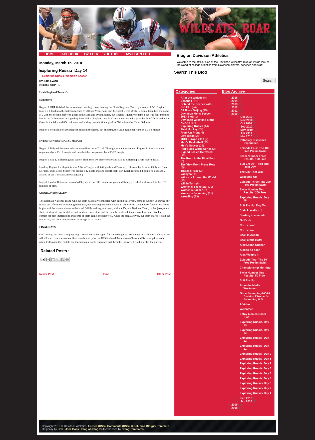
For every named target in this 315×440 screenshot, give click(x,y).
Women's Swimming (194, 193)
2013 (234, 104)
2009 (234, 404)
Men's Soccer (189, 145)
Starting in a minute (252, 215)
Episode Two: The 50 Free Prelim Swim (253, 261)
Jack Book (72, 429)
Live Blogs (188, 135)
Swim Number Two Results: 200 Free (253, 191)
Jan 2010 (246, 401)
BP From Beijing (191, 110)
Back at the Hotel (251, 239)
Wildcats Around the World (198, 177)
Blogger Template (157, 426)
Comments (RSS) (118, 426)
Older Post (164, 274)
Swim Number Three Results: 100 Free (253, 157)
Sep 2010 (246, 126)
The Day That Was (251, 171)
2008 (234, 407)
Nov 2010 (246, 120)
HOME (50, 54)
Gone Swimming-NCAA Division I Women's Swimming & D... (255, 296)
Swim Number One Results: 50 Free (252, 274)
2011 (234, 110)
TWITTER (90, 54)
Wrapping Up (248, 176)
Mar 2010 (246, 136)
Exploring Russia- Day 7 (255, 363)
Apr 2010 (246, 133)
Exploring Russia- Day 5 (255, 373)
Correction (247, 230)
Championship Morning (255, 267)
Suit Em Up (247, 280)
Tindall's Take (189, 170)
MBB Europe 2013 (192, 139)
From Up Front (190, 132)
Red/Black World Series (196, 148)
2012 (234, 107)
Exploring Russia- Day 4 (255, 378)
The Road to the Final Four (198, 158)
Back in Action (249, 234)
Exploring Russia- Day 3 (255, 383)
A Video (245, 304)
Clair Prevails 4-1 (251, 210)
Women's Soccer (76, 75)
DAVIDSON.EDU (137, 54)
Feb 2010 (246, 398)
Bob (60, 429)
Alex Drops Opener (252, 244)
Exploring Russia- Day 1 (255, 393)
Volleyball (187, 173)
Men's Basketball (192, 142)
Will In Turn (188, 183)
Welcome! (246, 308)
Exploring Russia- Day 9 (255, 353)
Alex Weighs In (249, 254)
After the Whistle (191, 97)
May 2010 (246, 129)
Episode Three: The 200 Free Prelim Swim (255, 183)
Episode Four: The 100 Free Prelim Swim (254, 149)
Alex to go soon (250, 249)
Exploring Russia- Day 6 (255, 368)
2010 (234, 113)
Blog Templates (133, 429)
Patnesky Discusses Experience (253, 142)
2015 (234, 97)
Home (105, 274)
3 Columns (138, 426)
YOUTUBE (111, 54)
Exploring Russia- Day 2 (255, 388)
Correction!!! (248, 225)
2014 (234, 100)
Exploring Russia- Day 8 (255, 358)
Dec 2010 (246, 116)
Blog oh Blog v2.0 (93, 429)
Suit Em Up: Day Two (253, 205)
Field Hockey (189, 129)
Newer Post (46, 274)
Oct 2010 (246, 123)
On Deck (245, 220)
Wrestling (187, 196)
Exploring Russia (53, 75)
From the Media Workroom (250, 287)
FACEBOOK (69, 54)
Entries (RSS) (97, 426)
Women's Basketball (194, 186)
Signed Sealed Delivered (197, 151)
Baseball (186, 100)
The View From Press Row (198, 164)
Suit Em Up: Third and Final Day (254, 165)
